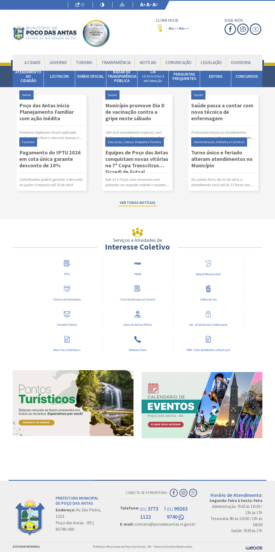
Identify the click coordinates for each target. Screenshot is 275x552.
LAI (153, 76)
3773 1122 (149, 512)
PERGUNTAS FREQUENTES (184, 76)
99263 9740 (177, 512)
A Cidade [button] (32, 62)
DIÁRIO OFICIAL (90, 76)
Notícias (148, 62)
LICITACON (59, 76)
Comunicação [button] (178, 62)
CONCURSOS (247, 76)
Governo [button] (58, 62)
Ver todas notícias (137, 202)
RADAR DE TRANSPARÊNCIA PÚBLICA (121, 76)
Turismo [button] (84, 62)
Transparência (116, 62)
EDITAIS (215, 76)
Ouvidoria (241, 62)
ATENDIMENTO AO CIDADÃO (28, 76)
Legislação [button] (211, 62)
